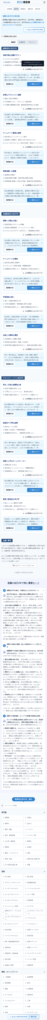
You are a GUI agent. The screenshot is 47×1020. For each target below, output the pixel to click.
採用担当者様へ (7, 2)
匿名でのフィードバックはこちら (23, 565)
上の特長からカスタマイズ (32, 69)
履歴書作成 (9, 84)
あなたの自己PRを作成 (34, 29)
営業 (23, 871)
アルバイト (32, 42)
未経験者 (22, 42)
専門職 (23, 812)
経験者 (13, 42)
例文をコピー (34, 84)
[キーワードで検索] (25, 806)
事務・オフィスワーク (23, 972)
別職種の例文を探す (9, 36)
